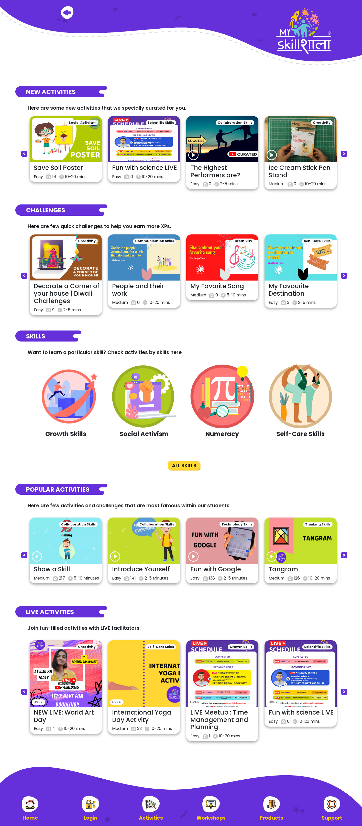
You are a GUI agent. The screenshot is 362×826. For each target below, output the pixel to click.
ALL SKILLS (184, 465)
